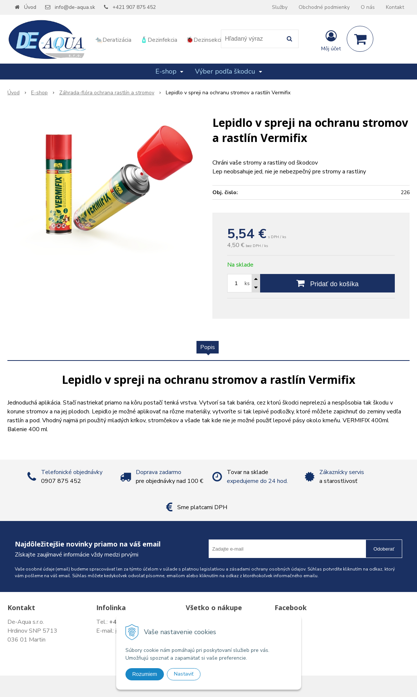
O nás (368, 7)
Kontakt (395, 7)
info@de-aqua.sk (75, 7)
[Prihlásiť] (331, 40)
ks (247, 283)
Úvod (30, 7)
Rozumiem (144, 674)
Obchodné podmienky (324, 7)
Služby (279, 7)
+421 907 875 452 (134, 7)
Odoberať (383, 549)
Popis (207, 347)
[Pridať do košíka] (327, 283)
